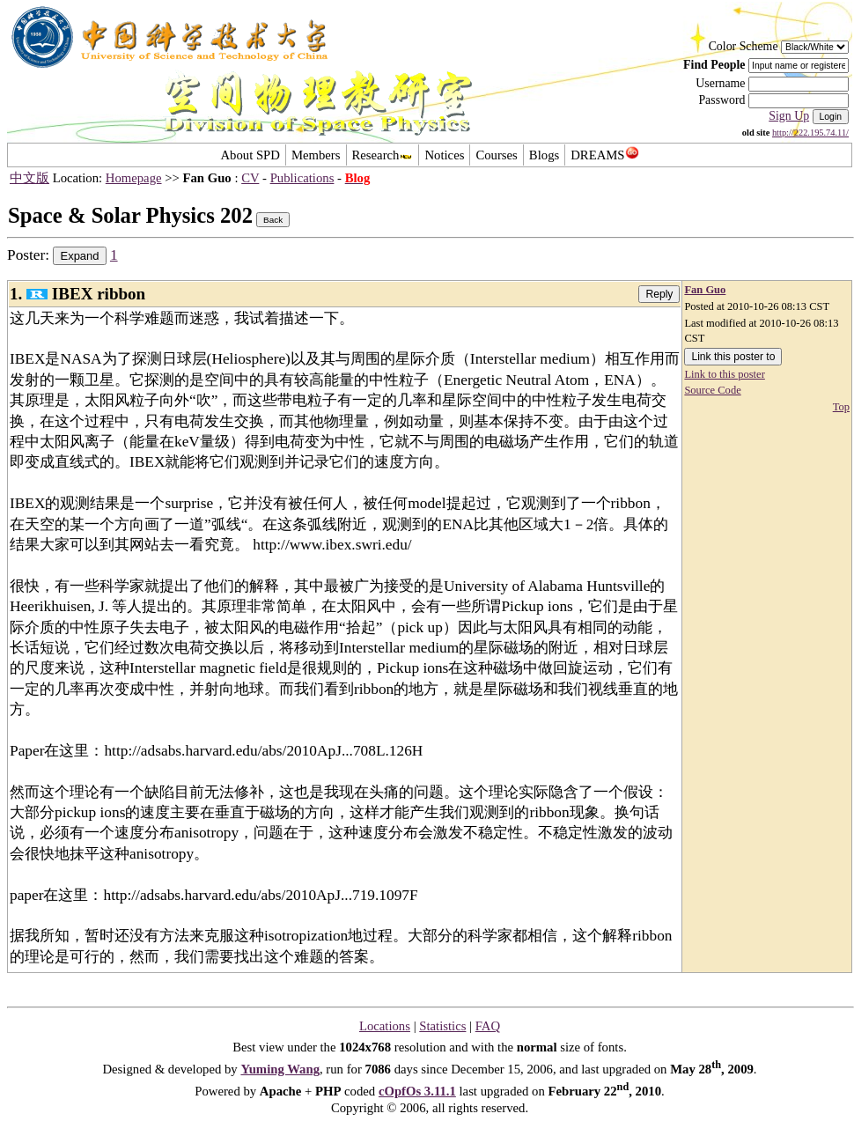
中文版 (29, 178)
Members (316, 155)
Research (383, 155)
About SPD (249, 155)
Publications (302, 178)
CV (250, 178)
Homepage (134, 178)
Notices (444, 155)
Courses (496, 155)
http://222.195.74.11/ (810, 132)
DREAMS (604, 155)
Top (841, 407)
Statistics (442, 1026)
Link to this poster (724, 374)
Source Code (712, 390)
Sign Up (789, 115)
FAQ (487, 1026)
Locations (384, 1026)
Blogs (544, 155)
